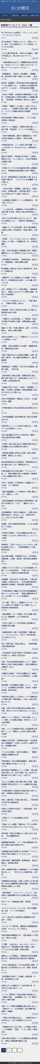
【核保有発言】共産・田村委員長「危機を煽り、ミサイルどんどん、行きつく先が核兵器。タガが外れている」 (19, 634)
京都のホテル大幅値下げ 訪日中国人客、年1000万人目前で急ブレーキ (18, 987)
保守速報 (7, 20)
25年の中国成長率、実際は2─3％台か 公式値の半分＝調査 (19, 400)
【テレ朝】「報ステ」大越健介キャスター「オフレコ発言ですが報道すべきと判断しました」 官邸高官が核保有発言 (19, 605)
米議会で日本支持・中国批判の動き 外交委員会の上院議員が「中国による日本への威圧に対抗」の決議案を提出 (19, 743)
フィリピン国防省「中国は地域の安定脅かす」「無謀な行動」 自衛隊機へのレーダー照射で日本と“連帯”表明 (19, 997)
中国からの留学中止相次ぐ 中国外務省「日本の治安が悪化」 (19, 810)
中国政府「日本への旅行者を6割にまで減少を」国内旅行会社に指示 (19, 311)
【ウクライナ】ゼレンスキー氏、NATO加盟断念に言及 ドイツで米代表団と (19, 909)
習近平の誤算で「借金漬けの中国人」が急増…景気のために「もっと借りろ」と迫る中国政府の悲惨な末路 (19, 159)
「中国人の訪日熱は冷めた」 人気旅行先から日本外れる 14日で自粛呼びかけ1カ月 (19, 1019)
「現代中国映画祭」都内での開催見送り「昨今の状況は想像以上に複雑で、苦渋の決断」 (19, 137)
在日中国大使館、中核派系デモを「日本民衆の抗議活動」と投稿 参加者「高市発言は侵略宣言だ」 (19, 558)
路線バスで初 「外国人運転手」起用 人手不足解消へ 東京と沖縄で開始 (19, 329)
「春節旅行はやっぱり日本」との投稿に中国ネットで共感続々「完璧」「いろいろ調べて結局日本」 (19, 1029)
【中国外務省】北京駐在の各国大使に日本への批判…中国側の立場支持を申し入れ (19, 792)
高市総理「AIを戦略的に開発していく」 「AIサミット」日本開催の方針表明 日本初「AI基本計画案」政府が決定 (19, 687)
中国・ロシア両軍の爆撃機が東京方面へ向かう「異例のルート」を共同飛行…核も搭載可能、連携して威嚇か (19, 1008)
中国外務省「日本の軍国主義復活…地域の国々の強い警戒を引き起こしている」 (19, 762)
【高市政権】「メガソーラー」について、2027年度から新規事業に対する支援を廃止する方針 (19, 894)
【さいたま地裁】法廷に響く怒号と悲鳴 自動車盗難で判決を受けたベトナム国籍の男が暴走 (19, 783)
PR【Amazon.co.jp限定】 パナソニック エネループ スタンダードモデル (19, 34)
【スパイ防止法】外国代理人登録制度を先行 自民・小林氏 (19, 918)
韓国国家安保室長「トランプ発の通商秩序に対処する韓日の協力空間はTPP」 (19, 843)
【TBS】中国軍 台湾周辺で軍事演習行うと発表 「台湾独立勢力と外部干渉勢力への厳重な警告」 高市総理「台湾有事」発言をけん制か (19, 97)
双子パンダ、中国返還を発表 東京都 (15, 902)
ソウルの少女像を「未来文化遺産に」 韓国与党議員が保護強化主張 (19, 753)
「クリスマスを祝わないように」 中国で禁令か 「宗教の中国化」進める (19, 302)
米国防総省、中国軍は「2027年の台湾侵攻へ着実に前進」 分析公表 (19, 368)
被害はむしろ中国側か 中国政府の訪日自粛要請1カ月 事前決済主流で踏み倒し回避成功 (19, 957)
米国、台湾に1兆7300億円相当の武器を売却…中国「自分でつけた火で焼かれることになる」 (19, 709)
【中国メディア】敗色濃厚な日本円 (15, 818)
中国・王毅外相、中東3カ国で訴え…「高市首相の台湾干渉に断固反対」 (19, 801)
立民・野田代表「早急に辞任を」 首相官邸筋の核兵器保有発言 (19, 645)
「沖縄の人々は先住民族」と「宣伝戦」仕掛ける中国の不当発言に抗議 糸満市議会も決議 (19, 320)
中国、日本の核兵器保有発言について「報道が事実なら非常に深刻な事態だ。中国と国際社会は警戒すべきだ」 (19, 664)
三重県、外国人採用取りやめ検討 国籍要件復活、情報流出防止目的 (19, 347)
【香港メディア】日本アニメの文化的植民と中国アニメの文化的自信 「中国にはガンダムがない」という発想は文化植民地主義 (19, 570)
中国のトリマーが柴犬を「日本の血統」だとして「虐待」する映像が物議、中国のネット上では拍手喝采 (19, 719)
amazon (3, 38)
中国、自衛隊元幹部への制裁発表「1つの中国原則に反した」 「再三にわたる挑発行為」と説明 (19, 872)
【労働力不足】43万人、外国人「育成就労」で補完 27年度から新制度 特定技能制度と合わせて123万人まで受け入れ (19, 389)
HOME (2, 20)
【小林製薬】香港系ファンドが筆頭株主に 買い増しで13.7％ (19, 201)
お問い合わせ (34, 15)
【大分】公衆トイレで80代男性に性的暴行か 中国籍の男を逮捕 (19, 624)
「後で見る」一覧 (24, 16)
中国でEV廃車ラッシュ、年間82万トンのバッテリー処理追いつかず (19, 338)
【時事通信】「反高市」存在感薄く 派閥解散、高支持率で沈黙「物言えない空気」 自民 (19, 75)
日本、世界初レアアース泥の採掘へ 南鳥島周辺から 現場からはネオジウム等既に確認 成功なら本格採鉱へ (19, 291)
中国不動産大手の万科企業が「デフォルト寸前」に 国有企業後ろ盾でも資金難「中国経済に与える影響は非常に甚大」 (19, 473)
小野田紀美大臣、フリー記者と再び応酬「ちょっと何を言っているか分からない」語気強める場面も (19, 147)
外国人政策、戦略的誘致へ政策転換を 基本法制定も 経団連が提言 (19, 862)
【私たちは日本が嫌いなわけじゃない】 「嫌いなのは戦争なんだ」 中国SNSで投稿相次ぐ (19, 219)
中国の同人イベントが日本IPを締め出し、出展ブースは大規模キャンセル (19, 427)
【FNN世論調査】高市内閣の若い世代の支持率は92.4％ (19, 418)
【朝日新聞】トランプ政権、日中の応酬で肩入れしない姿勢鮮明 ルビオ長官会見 (19, 615)
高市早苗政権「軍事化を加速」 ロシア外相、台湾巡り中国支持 (19, 119)
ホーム (5, 15)
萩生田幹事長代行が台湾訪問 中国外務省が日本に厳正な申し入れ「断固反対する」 (19, 463)
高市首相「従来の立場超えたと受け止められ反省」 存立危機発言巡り (19, 834)
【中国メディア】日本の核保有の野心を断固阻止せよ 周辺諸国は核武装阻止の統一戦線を (19, 169)
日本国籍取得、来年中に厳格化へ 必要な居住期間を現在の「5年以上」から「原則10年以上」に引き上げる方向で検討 (19, 514)
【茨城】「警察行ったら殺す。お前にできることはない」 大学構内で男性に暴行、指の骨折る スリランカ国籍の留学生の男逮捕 (19, 108)
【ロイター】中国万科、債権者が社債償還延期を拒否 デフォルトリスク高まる (19, 927)
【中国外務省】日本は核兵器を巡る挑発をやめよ (19, 409)
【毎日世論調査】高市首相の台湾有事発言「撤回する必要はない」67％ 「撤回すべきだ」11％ (19, 503)
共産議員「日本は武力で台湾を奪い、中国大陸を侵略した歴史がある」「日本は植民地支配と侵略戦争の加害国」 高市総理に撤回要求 (19, 581)
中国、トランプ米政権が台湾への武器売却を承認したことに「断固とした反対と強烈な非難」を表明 (19, 731)
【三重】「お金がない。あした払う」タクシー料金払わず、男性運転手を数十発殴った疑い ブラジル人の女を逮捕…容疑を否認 (19, 946)
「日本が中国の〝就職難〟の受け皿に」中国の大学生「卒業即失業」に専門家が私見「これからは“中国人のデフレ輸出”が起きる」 (19, 191)
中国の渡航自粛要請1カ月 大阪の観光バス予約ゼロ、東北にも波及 (19, 936)
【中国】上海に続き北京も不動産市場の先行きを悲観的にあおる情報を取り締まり (19, 445)
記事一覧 (15, 15)
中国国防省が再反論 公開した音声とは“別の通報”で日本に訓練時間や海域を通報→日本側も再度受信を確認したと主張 (19, 883)
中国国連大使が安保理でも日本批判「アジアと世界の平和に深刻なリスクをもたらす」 (19, 853)
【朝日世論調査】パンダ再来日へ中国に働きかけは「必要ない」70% (19, 493)
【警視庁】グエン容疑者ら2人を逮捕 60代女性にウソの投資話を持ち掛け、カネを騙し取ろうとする (19, 280)
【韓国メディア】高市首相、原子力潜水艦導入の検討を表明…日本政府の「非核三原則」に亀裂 (19, 229)
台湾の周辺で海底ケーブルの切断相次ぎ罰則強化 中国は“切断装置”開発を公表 (19, 1039)
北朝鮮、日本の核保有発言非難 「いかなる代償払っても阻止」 (19, 525)
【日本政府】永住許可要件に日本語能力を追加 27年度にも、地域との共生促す (19, 654)
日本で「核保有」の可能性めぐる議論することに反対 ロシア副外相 (19, 484)
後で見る (35, 38)
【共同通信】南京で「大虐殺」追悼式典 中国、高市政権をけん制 (18, 978)
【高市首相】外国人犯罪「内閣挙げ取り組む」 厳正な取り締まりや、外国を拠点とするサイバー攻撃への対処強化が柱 (19, 378)
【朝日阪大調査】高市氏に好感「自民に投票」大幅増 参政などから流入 (19, 454)
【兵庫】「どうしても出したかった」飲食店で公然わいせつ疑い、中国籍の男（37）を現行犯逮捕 (19, 241)
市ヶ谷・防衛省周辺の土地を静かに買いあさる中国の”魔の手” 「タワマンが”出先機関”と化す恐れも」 (19, 179)
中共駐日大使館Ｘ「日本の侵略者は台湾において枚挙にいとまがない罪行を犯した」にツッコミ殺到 (19, 535)
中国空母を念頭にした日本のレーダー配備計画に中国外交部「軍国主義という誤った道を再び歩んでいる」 (19, 699)
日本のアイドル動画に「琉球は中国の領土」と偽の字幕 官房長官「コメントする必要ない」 (19, 128)
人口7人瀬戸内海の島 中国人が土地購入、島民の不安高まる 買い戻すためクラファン (19, 54)
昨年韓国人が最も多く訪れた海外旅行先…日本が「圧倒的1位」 (19, 270)
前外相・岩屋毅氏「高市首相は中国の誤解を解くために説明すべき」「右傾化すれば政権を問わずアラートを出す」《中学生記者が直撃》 (19, 85)
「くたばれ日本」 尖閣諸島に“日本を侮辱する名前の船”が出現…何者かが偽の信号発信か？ (19, 210)
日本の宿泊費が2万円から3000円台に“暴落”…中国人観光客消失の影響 (19, 436)
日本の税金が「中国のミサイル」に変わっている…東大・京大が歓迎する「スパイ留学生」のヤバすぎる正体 (19, 44)
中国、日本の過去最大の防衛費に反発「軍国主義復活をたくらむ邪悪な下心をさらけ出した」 (19, 252)
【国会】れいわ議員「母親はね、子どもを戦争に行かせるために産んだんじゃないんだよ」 (19, 825)
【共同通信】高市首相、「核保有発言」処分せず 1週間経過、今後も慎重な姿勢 (19, 261)
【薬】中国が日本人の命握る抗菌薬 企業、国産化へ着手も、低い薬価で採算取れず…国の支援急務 (19, 357)
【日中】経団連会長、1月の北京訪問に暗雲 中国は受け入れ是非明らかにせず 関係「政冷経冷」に (19, 967)
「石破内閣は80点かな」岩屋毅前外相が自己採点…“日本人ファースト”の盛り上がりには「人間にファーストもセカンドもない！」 (19, 64)
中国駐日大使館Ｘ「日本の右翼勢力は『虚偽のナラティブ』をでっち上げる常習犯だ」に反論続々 (19, 676)
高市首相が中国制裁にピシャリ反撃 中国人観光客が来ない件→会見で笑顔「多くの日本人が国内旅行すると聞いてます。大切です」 (19, 772)
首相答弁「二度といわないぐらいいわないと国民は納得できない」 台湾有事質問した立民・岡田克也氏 (19, 547)
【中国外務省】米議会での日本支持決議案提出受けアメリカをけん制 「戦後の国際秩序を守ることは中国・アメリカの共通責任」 (19, 593)
